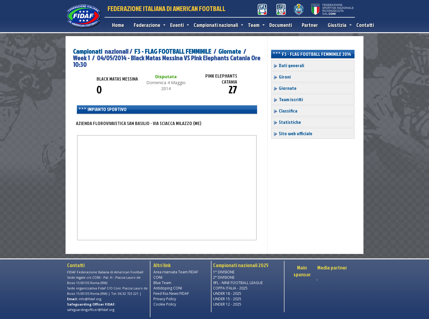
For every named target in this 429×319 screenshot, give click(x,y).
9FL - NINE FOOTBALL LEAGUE (238, 282)
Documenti (280, 25)
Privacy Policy (164, 298)
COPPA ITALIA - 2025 (230, 288)
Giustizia (338, 25)
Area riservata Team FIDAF (175, 272)
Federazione (148, 25)
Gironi (282, 76)
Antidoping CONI (167, 288)
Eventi (178, 25)
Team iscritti (288, 99)
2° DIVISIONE (223, 277)
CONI (157, 277)
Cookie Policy (164, 304)
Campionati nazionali (217, 25)
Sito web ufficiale (292, 133)
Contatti (365, 25)
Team (255, 25)
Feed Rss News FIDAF (171, 293)
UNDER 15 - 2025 (227, 298)
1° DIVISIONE (223, 272)
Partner (310, 25)
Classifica (285, 110)
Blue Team (162, 282)
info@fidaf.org (90, 299)
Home (118, 25)
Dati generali (288, 65)
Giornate (229, 51)
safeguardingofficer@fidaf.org (90, 309)
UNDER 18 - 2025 (227, 293)
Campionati (87, 51)
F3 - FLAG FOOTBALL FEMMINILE (173, 51)
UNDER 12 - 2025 (227, 304)
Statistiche (287, 122)
